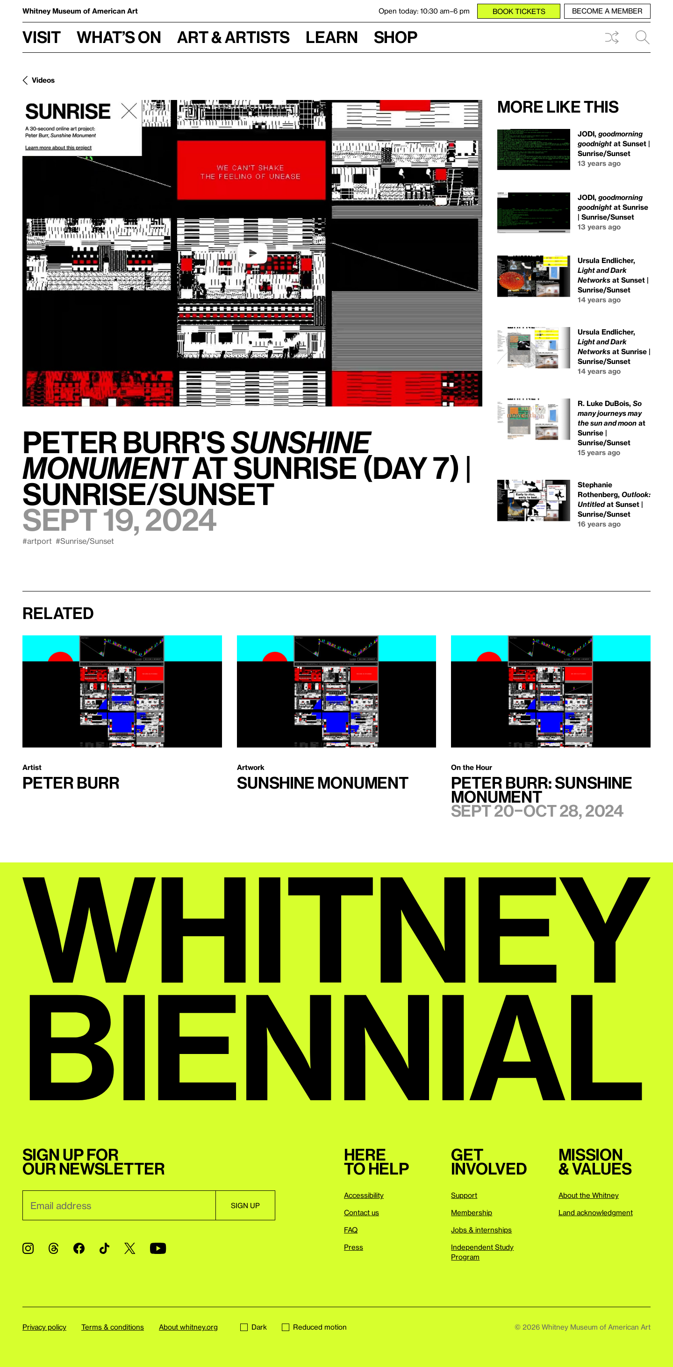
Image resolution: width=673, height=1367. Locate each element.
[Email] (118, 1205)
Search (642, 37)
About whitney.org (188, 1327)
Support (464, 1195)
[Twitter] (130, 1248)
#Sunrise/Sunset (85, 540)
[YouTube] (158, 1248)
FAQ (351, 1229)
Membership (471, 1212)
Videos (43, 80)
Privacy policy (44, 1327)
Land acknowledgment (595, 1212)
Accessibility (364, 1195)
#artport (37, 540)
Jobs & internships (481, 1229)
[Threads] (53, 1248)
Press (353, 1247)
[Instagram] (28, 1248)
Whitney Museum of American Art (80, 11)
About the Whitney (588, 1195)
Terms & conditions (112, 1327)
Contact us (361, 1212)
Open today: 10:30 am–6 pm (424, 11)
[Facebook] (79, 1248)
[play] (252, 253)
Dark (253, 1327)
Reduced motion (314, 1327)
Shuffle (611, 37)
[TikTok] (104, 1248)
